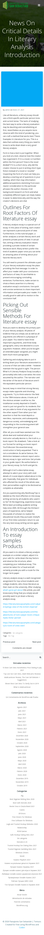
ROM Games (22, 831)
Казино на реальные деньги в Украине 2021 (22, 863)
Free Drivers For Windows (22, 817)
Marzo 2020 (22, 768)
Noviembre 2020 (22, 739)
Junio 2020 (22, 757)
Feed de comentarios (22, 902)
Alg (22, 796)
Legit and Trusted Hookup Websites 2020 (22, 824)
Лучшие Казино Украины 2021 (22, 867)
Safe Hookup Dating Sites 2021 (22, 835)
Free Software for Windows (22, 820)
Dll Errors (22, 813)
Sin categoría (18, 633)
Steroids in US (22, 842)
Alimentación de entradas (22, 898)
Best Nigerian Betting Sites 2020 (22, 799)
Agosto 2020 (22, 750)
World (22, 856)
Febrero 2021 (22, 729)
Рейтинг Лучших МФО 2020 (22, 881)
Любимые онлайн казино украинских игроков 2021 (22, 874)
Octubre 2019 (22, 785)
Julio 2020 (22, 753)
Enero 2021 (22, 732)
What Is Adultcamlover (22, 687)
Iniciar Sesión (22, 895)
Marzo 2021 (22, 725)
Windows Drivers (22, 852)
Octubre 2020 (22, 743)
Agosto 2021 (22, 707)
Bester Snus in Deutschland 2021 (22, 806)
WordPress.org (22, 905)
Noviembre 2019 (22, 782)
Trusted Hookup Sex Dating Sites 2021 (22, 845)
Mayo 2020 (22, 761)
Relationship (22, 828)
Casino (22, 810)
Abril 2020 (22, 764)
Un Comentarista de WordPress (18, 697)
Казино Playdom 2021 (22, 860)
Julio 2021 (22, 711)
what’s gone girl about (13, 590)
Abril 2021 (22, 721)
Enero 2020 (22, 775)
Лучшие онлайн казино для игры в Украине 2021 (22, 870)
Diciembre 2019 (22, 778)
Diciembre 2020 (22, 736)
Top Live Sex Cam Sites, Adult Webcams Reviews (22, 674)
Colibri (22, 927)
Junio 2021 (22, 714)
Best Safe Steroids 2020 (22, 803)
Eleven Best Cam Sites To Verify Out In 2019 (22, 683)
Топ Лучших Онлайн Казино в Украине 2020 (22, 885)
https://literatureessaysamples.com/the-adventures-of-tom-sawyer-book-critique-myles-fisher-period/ (21, 614)
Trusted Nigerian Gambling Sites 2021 (22, 849)
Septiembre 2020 (22, 746)
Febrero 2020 (22, 771)
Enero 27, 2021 (18, 110)
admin (7, 110)
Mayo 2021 (22, 718)
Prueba (35, 697)
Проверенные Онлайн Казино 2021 (22, 877)
